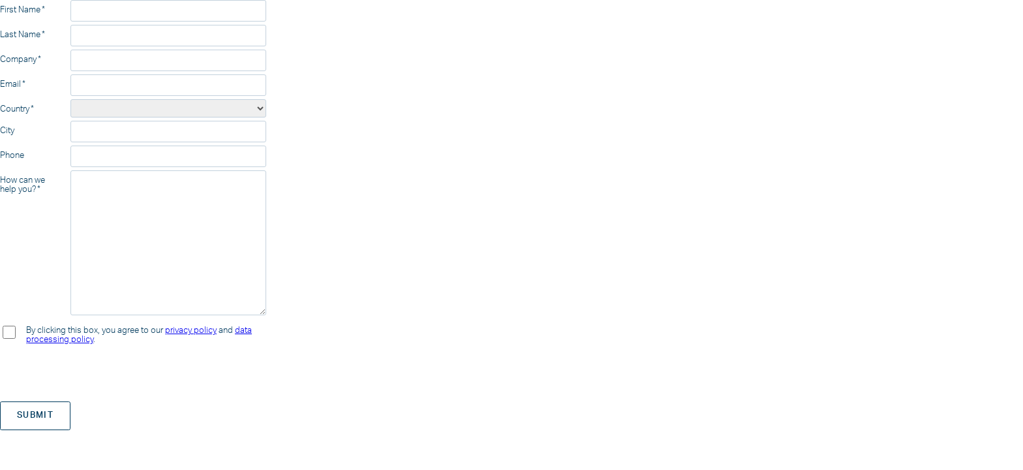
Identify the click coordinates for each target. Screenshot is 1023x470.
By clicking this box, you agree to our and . (139, 335)
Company (18, 59)
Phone (12, 155)
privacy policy (191, 330)
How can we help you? (22, 185)
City (7, 130)
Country (14, 109)
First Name (20, 9)
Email (10, 84)
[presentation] (99, 372)
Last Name (20, 34)
